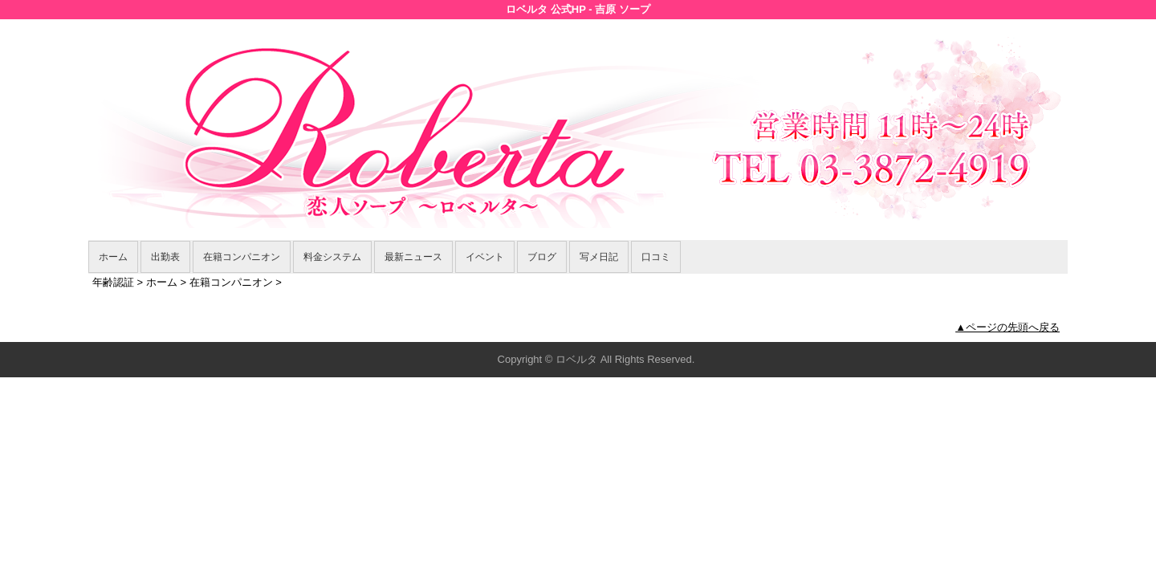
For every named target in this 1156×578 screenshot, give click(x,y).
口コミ (655, 257)
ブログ (541, 257)
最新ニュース (413, 257)
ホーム (113, 257)
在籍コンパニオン (241, 257)
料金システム (332, 257)
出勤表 (165, 257)
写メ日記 (599, 257)
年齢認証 (113, 282)
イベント (485, 257)
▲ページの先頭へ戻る (1007, 327)
